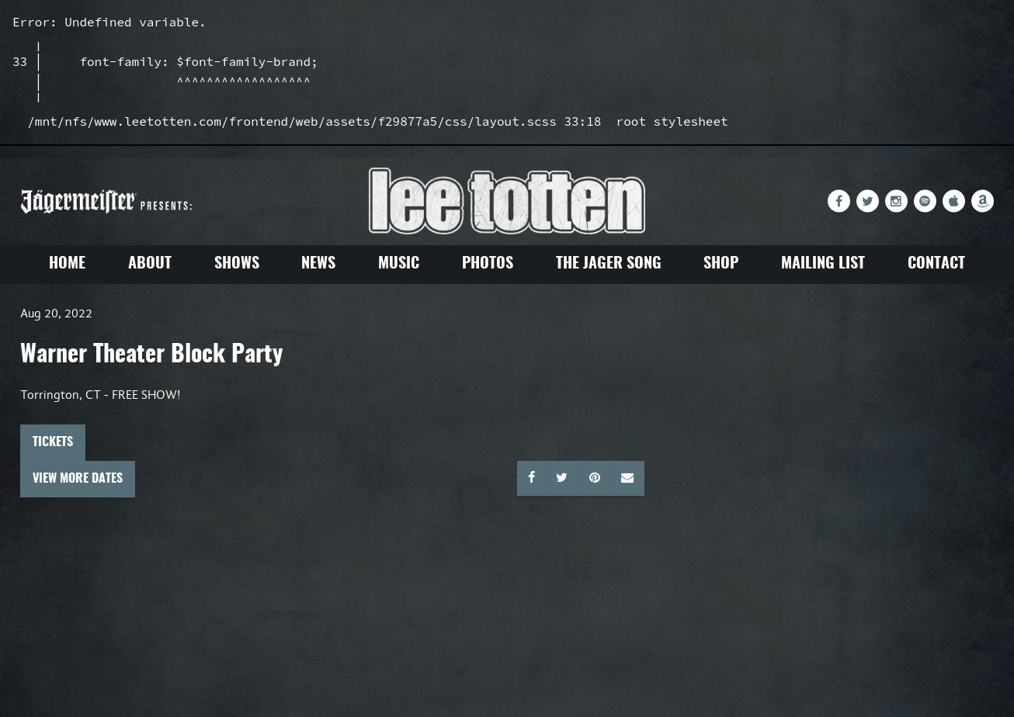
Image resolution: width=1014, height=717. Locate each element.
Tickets (53, 442)
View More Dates (78, 479)
